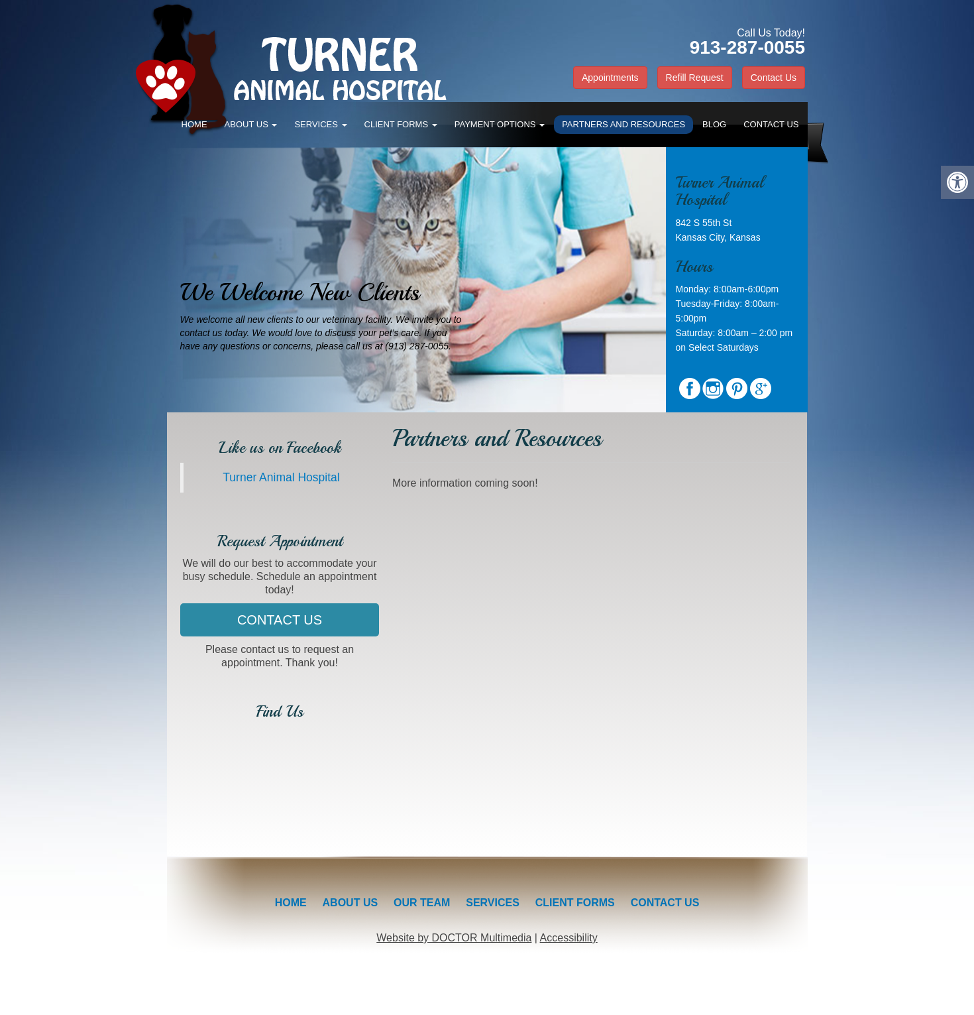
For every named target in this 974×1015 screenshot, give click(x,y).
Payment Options (500, 124)
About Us (251, 124)
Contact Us (773, 77)
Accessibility (569, 937)
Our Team (422, 902)
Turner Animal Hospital (281, 477)
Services (320, 124)
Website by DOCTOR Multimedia (453, 937)
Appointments (610, 77)
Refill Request (695, 77)
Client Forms (400, 124)
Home (194, 124)
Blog (714, 124)
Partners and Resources (623, 124)
